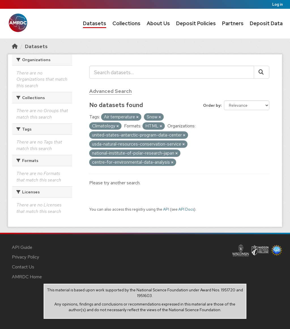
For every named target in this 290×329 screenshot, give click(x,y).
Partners (233, 23)
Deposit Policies (196, 23)
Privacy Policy (25, 257)
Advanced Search (110, 91)
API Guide (22, 247)
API (166, 209)
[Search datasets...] (171, 72)
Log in (277, 4)
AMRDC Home (27, 277)
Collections (126, 23)
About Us (158, 23)
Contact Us (23, 267)
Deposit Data (266, 23)
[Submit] (261, 72)
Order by (212, 105)
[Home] (15, 46)
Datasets (94, 23)
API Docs (186, 209)
